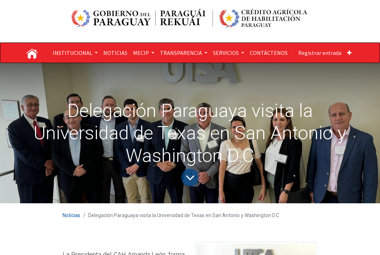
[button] (349, 53)
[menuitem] (115, 53)
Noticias (71, 215)
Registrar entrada (319, 52)
